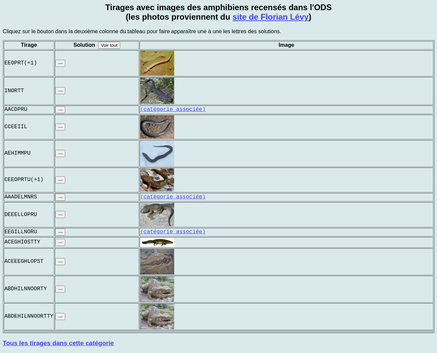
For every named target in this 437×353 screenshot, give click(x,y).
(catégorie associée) (172, 109)
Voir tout (109, 45)
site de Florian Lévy (271, 16)
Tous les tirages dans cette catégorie (58, 343)
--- (60, 63)
